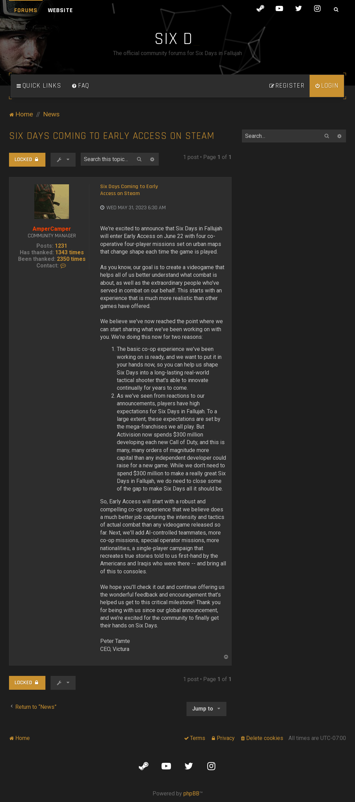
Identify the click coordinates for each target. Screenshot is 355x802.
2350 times (71, 259)
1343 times (69, 252)
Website (60, 10)
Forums (25, 10)
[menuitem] (80, 86)
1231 (61, 246)
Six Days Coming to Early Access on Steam (112, 136)
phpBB (191, 793)
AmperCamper (52, 229)
